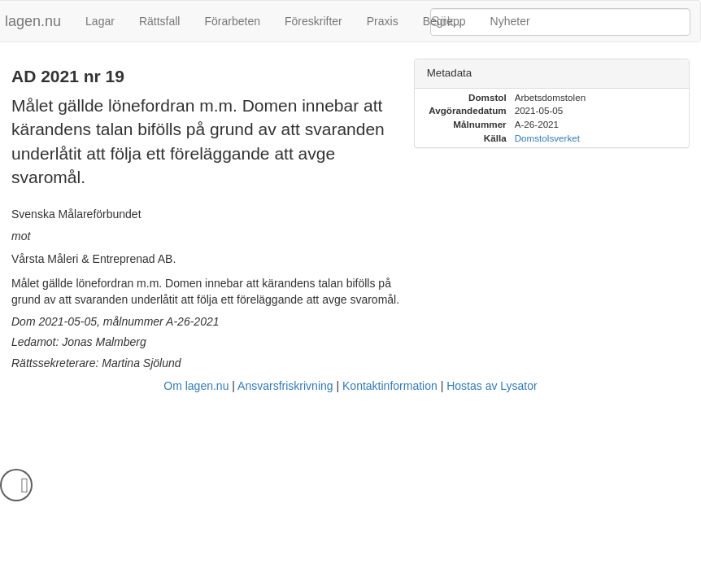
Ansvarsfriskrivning (285, 385)
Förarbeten (231, 21)
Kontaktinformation (390, 385)
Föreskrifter (313, 21)
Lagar (100, 21)
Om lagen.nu (196, 385)
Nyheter (510, 21)
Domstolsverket (547, 138)
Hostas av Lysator (492, 385)
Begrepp (444, 21)
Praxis (382, 21)
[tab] (552, 73)
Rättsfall (160, 21)
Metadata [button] (449, 73)
